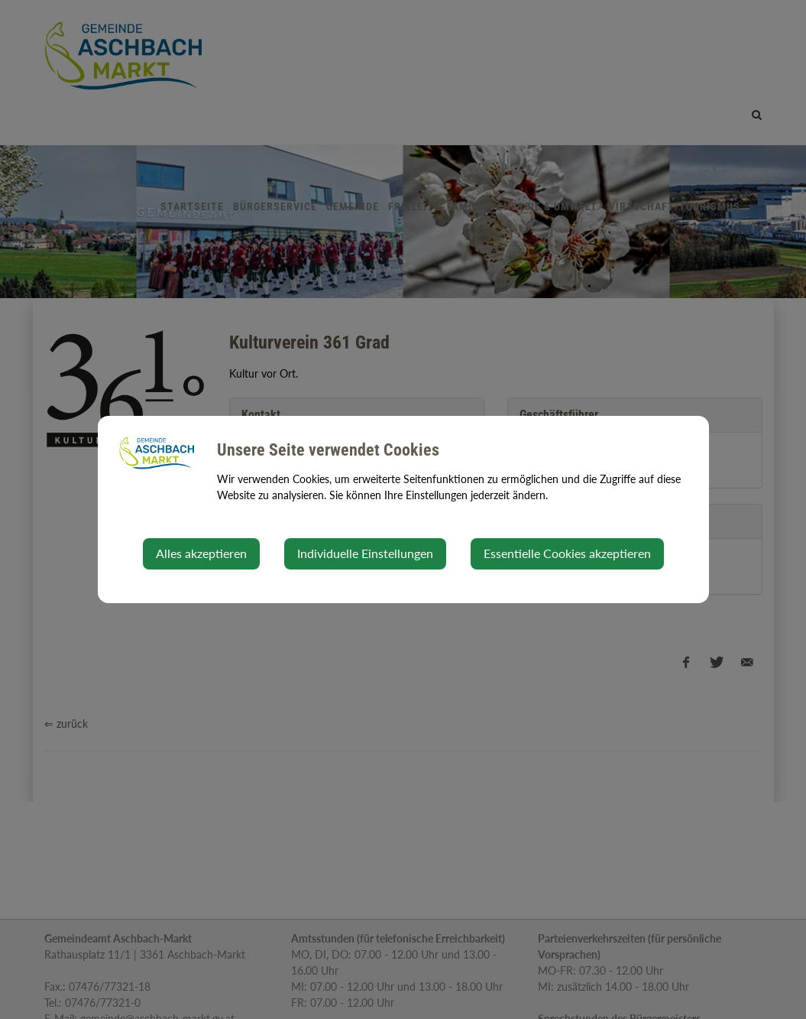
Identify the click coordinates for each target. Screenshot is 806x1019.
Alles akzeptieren (201, 553)
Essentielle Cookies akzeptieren (567, 553)
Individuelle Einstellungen (365, 553)
